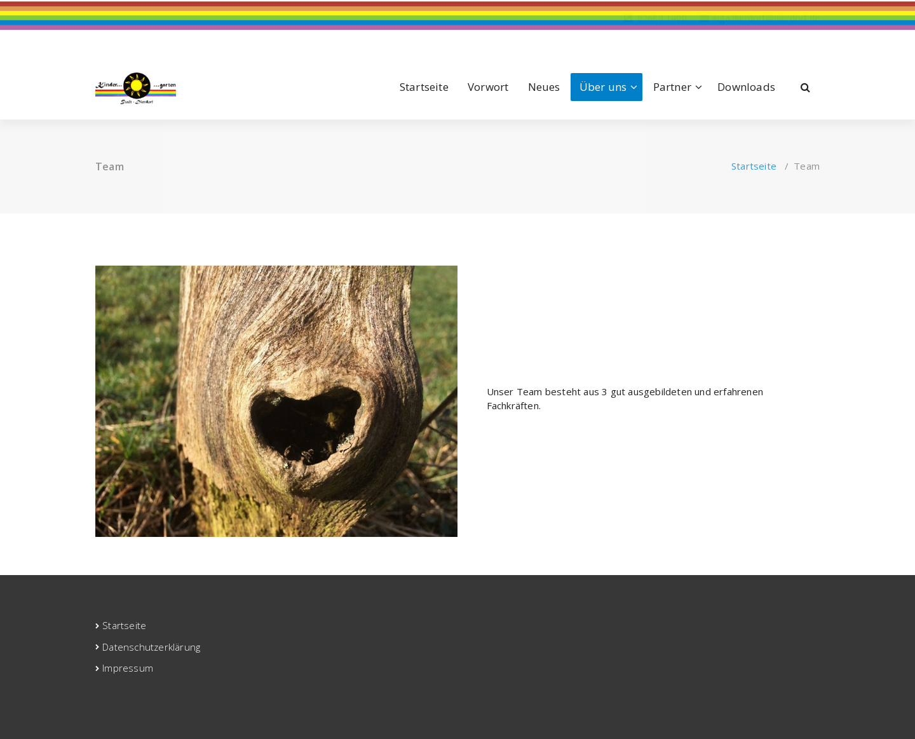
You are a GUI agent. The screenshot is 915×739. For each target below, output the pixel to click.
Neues (544, 86)
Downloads (746, 86)
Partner (672, 86)
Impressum (127, 667)
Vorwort (488, 86)
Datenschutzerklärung (151, 647)
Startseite (424, 86)
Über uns (603, 86)
